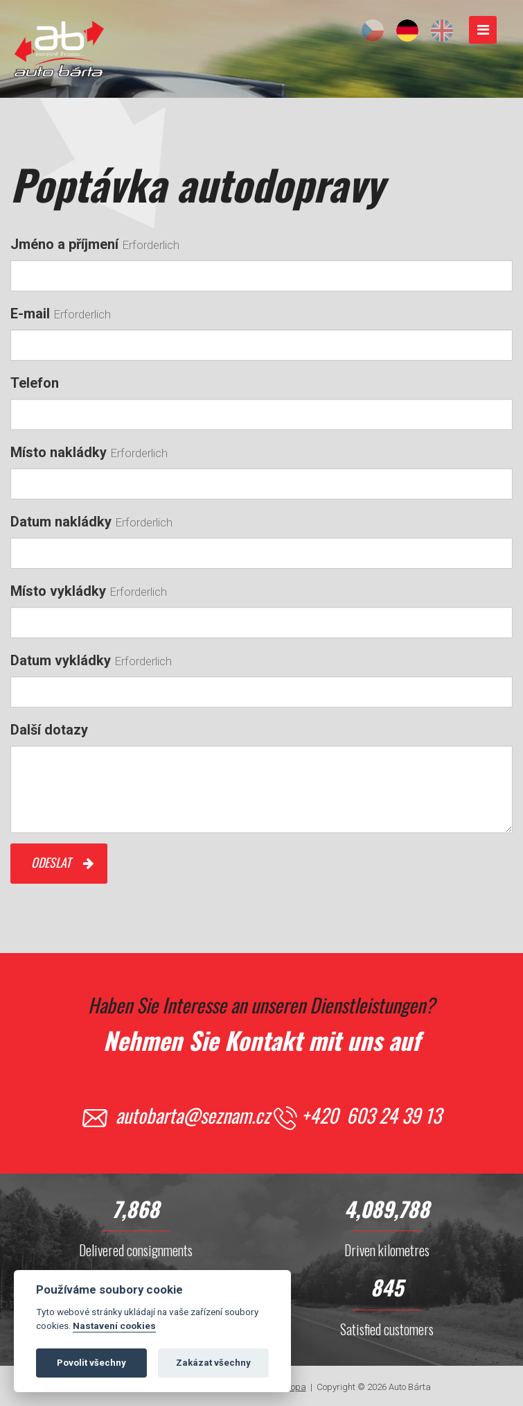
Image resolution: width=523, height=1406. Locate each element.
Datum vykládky (60, 660)
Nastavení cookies (114, 1329)
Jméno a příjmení (64, 244)
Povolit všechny (91, 1366)
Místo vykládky (58, 591)
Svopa (293, 1387)
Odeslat (51, 862)
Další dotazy (49, 729)
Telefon (34, 383)
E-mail (30, 313)
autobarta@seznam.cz (193, 1115)
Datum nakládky (61, 521)
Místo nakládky (58, 452)
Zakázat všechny (213, 1366)
